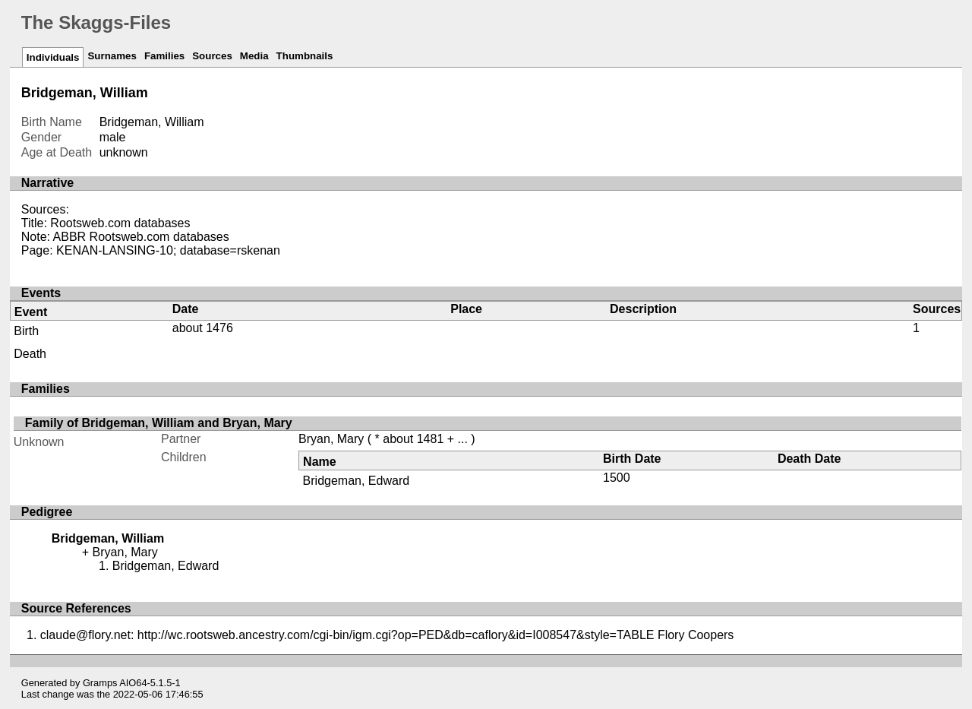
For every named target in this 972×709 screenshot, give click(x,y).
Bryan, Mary (331, 438)
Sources (212, 56)
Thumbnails (304, 56)
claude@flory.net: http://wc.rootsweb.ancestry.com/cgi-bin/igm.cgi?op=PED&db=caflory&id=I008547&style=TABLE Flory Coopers (387, 634)
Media (254, 56)
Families (164, 56)
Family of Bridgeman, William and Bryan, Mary (158, 422)
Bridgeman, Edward (356, 480)
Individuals (53, 57)
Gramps (100, 682)
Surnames (111, 56)
